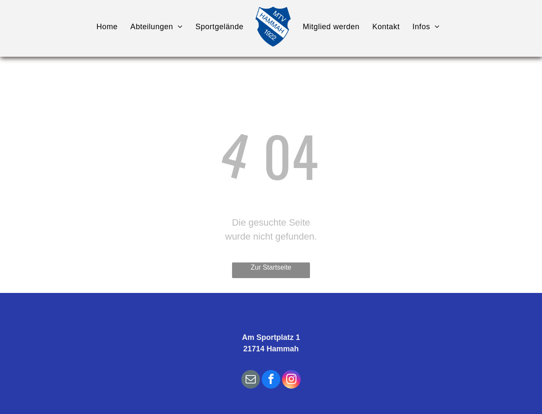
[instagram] (291, 380)
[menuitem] (107, 26)
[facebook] (271, 380)
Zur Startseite (271, 267)
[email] (250, 380)
